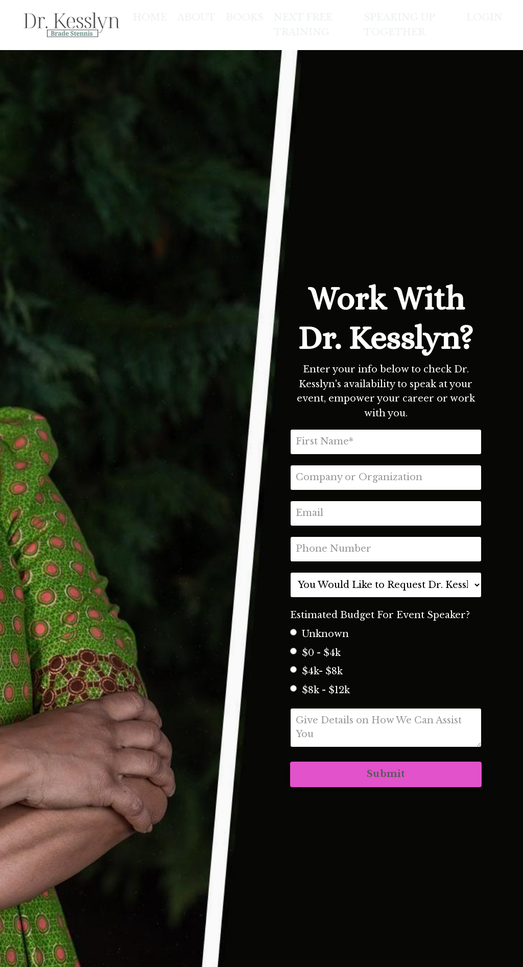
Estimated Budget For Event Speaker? (380, 615)
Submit (386, 774)
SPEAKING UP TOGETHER (399, 25)
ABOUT (196, 17)
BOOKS (245, 17)
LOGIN (484, 17)
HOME (150, 17)
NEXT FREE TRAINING (303, 25)
